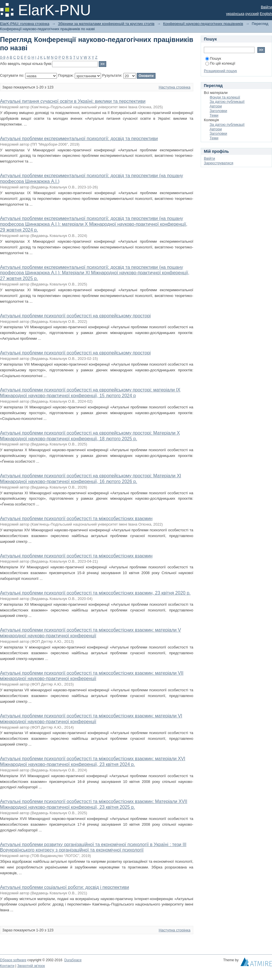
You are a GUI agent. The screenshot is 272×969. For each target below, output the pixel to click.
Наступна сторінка (174, 87)
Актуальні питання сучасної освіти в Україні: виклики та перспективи (72, 101)
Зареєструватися (218, 163)
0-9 (2, 57)
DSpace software (13, 960)
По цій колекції (220, 63)
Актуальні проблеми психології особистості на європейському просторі (75, 315)
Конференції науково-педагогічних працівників (203, 24)
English (266, 13)
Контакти (7, 966)
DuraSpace (72, 960)
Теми (214, 115)
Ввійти (266, 7)
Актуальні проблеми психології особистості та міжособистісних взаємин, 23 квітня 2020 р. (95, 592)
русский (252, 13)
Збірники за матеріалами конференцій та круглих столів (106, 24)
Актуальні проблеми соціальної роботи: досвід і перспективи (64, 887)
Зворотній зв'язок (31, 966)
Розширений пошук (220, 71)
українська (235, 13)
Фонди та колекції (225, 97)
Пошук (213, 58)
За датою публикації (227, 101)
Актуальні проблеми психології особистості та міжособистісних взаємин (76, 518)
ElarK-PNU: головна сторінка (24, 24)
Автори (216, 106)
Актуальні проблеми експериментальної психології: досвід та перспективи (79, 138)
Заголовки (218, 111)
